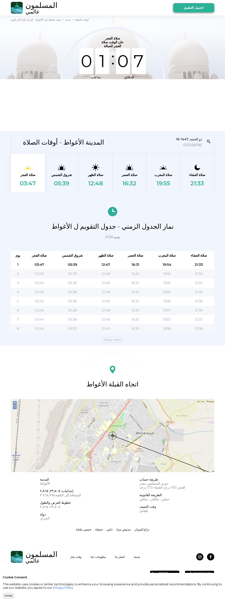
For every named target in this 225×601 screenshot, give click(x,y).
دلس (109, 529)
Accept (8, 595)
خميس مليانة (83, 529)
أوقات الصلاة (82, 19)
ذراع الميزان (141, 529)
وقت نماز (76, 557)
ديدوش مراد (123, 529)
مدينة (68, 19)
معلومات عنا (98, 557)
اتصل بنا (120, 557)
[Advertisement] (112, 104)
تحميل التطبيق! (194, 8)
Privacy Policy (63, 587)
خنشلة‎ (99, 529)
